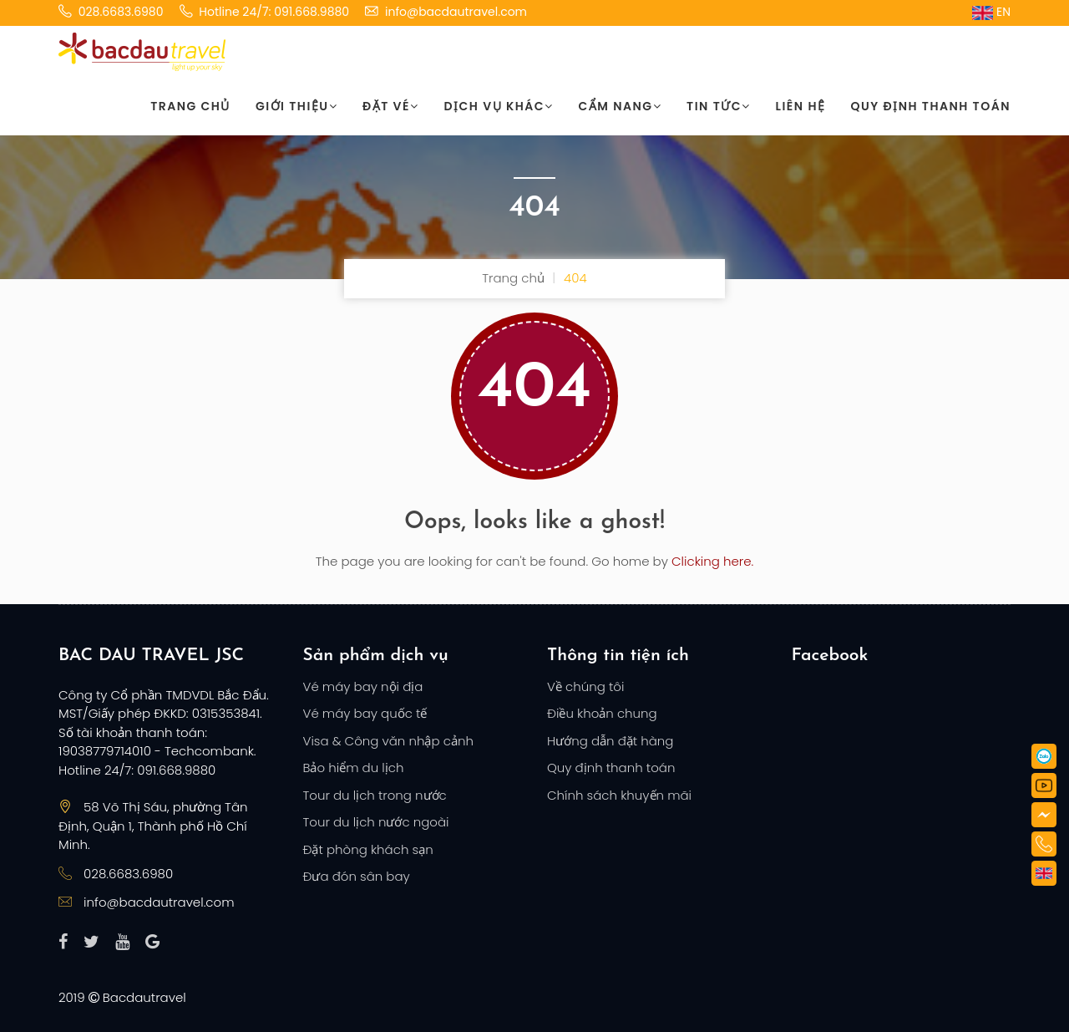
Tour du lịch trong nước (375, 795)
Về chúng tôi (585, 686)
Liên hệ (801, 106)
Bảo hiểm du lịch (353, 767)
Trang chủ (190, 106)
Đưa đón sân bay (356, 876)
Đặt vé (390, 106)
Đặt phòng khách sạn (368, 849)
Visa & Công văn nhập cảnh (388, 741)
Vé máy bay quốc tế (365, 713)
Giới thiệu (296, 106)
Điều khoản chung (602, 713)
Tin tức (718, 106)
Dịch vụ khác (499, 106)
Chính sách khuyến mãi (619, 795)
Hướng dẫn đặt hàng (610, 741)
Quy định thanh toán (930, 106)
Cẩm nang (620, 106)
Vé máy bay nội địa (363, 686)
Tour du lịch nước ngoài (376, 822)
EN (991, 11)
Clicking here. (712, 561)
